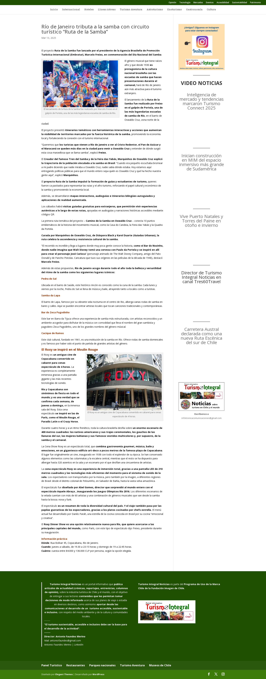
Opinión (172, 3)
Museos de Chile (160, 665)
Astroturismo (155, 9)
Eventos (210, 3)
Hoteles (89, 9)
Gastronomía (194, 9)
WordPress (98, 674)
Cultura (211, 9)
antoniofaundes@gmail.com (65, 640)
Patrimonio (255, 3)
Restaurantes (75, 665)
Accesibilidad (223, 3)
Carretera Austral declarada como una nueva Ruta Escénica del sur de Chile (201, 335)
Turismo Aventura (131, 9)
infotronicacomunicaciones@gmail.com (202, 418)
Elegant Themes (64, 674)
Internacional (71, 9)
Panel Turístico (51, 665)
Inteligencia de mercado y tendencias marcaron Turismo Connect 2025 (201, 101)
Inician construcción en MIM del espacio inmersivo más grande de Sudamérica (201, 162)
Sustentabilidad (239, 3)
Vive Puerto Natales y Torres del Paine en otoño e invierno (201, 220)
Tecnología (184, 3)
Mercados (198, 3)
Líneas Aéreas (107, 9)
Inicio (54, 9)
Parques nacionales (102, 665)
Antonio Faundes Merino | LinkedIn (63, 644)
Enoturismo (174, 9)
